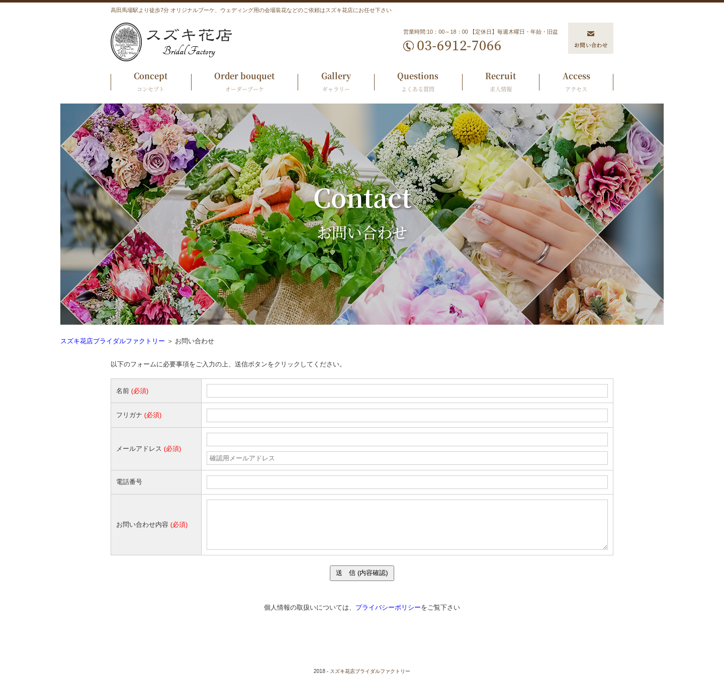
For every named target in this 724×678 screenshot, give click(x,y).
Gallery (336, 83)
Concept (151, 83)
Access (576, 83)
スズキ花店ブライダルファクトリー (112, 341)
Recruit (500, 83)
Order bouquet (244, 83)
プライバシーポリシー (388, 607)
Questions (418, 83)
